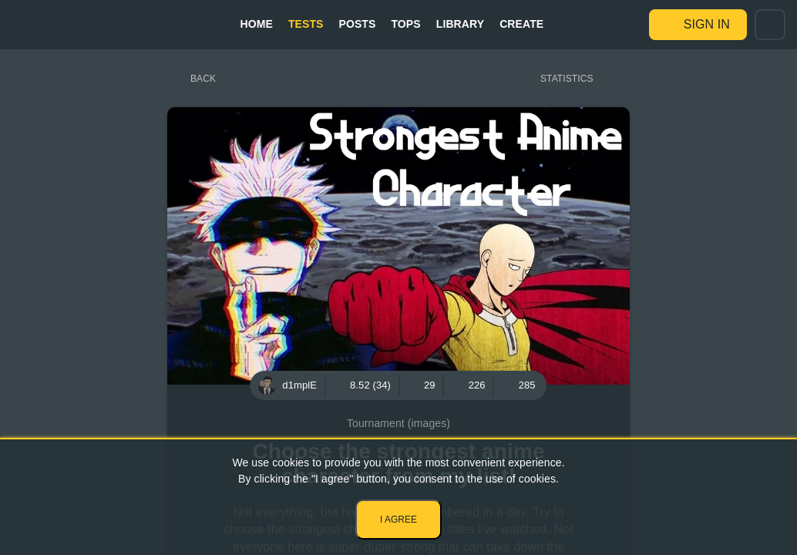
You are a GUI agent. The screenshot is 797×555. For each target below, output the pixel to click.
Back (203, 78)
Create (521, 24)
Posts (357, 24)
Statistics (567, 78)
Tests (306, 24)
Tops (405, 24)
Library (460, 24)
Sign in (707, 24)
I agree (398, 519)
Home (256, 24)
